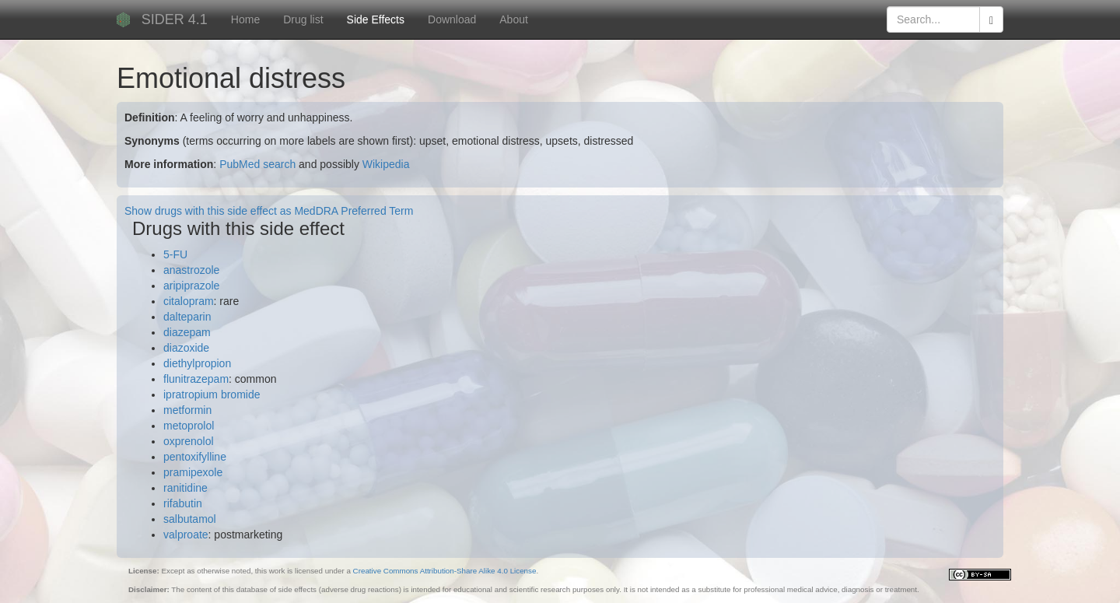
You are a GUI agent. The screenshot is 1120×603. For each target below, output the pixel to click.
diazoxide (186, 348)
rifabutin (182, 503)
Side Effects (375, 19)
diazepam (187, 332)
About (513, 19)
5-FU (175, 254)
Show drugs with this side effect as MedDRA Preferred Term (268, 211)
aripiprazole (191, 285)
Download (452, 19)
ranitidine (185, 488)
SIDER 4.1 (175, 19)
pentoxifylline (194, 456)
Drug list (303, 19)
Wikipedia (386, 164)
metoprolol (188, 425)
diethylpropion (197, 363)
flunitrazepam (196, 379)
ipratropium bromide (212, 394)
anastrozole (191, 270)
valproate (185, 534)
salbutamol (189, 519)
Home (245, 19)
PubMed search (257, 164)
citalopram (188, 301)
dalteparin (187, 316)
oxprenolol (188, 441)
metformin (187, 410)
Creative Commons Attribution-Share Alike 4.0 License (445, 570)
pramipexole (192, 472)
